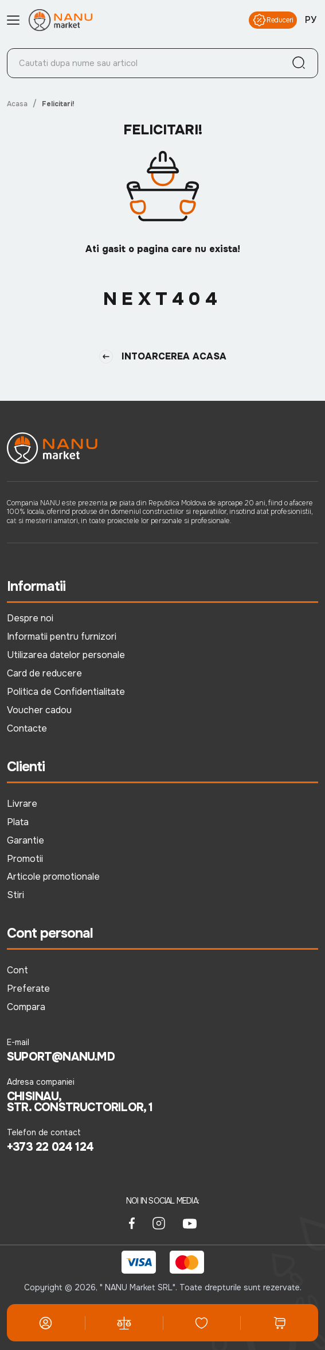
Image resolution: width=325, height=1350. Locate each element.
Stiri (15, 895)
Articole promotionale (53, 877)
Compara (26, 1007)
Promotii (25, 859)
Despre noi (30, 618)
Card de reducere (44, 673)
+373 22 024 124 (50, 1147)
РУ (310, 20)
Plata (18, 822)
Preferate (28, 988)
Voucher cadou (39, 710)
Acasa (17, 104)
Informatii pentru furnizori (61, 636)
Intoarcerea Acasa (162, 356)
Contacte (27, 728)
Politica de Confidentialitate (66, 692)
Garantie (25, 840)
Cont (17, 970)
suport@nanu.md (61, 1057)
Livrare (22, 804)
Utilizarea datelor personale (66, 655)
